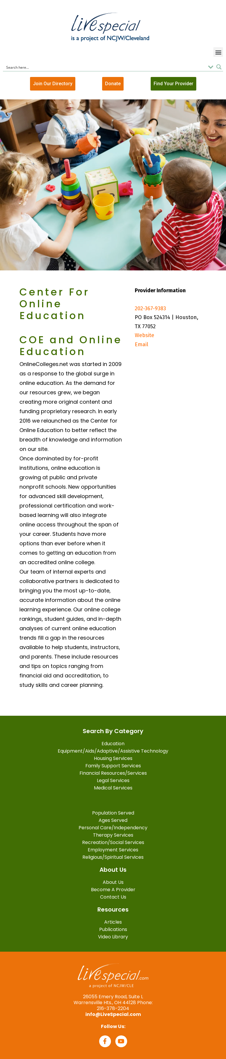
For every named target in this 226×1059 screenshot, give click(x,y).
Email (141, 344)
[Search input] (105, 67)
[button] (218, 52)
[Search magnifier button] (219, 67)
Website (144, 335)
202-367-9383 (150, 308)
